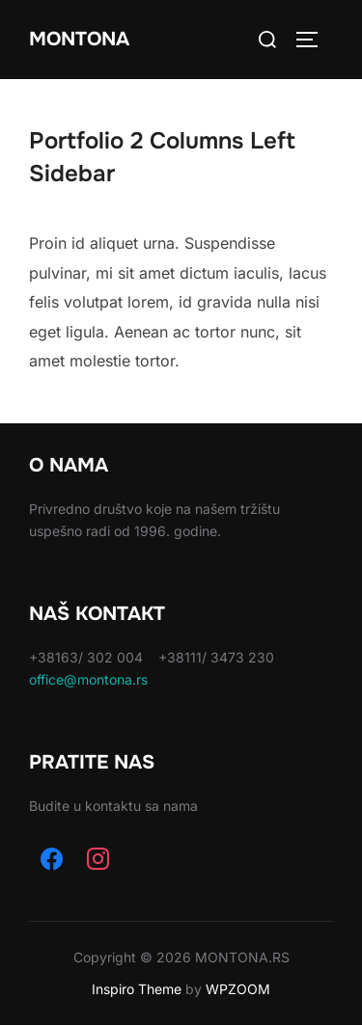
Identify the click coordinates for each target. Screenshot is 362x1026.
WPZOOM (238, 989)
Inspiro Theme (136, 989)
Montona (79, 39)
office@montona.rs (88, 679)
